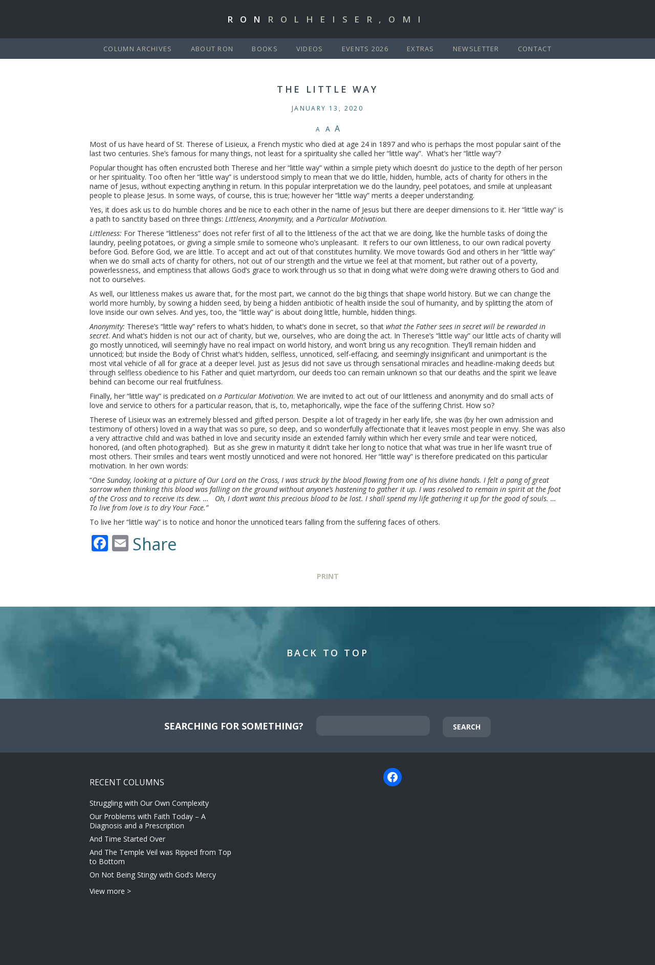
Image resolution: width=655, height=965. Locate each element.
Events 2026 (365, 48)
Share (155, 544)
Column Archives (137, 48)
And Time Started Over (127, 839)
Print (328, 576)
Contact (535, 48)
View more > (110, 891)
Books (265, 48)
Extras (420, 48)
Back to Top (328, 653)
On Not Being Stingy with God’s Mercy (153, 875)
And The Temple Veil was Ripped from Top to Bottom (160, 856)
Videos (309, 48)
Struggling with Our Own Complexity (149, 803)
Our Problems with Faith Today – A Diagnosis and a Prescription (148, 820)
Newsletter (476, 48)
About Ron (212, 48)
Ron (327, 19)
